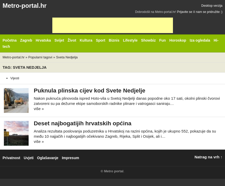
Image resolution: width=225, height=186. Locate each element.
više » (39, 108)
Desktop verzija (211, 5)
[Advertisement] (112, 25)
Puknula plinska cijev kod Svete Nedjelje (89, 90)
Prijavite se (184, 12)
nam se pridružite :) (209, 12)
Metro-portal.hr (25, 5)
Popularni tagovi (40, 57)
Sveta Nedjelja (67, 57)
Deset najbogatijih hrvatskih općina (82, 123)
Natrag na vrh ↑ (208, 157)
